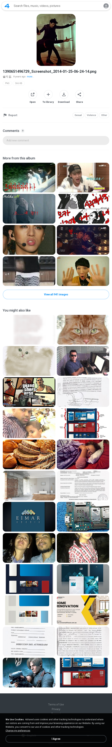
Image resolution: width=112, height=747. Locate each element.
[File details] (29, 177)
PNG (7, 83)
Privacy (56, 709)
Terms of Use (56, 704)
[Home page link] (7, 6)
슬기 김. (7, 76)
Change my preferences (18, 730)
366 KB (18, 83)
